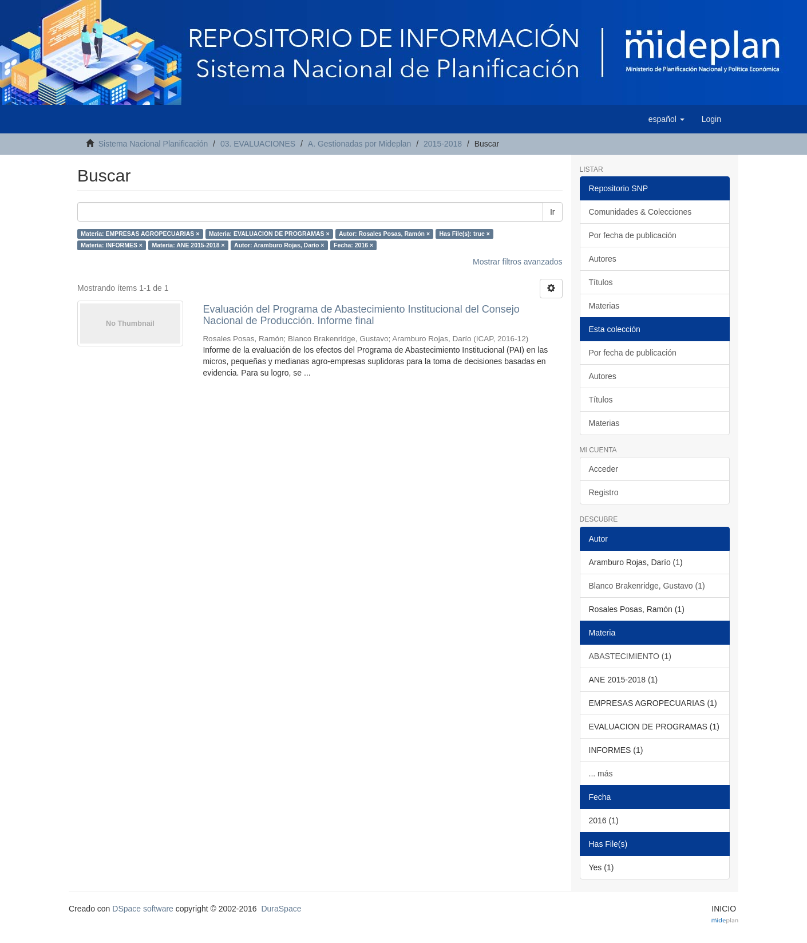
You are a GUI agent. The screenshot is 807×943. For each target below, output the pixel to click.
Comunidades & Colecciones (640, 211)
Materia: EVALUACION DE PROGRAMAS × (269, 233)
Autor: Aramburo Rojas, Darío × (279, 245)
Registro (604, 492)
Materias (604, 305)
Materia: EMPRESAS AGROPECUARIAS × (140, 233)
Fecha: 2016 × (353, 245)
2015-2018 (443, 143)
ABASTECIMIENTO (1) (630, 656)
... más (601, 773)
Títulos (601, 282)
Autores (602, 258)
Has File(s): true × (465, 233)
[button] (666, 119)
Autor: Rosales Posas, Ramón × (384, 233)
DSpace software (142, 908)
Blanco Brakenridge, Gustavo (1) (647, 585)
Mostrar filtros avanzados (517, 261)
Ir (552, 211)
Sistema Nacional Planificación (153, 143)
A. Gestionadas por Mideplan (360, 143)
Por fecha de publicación (633, 235)
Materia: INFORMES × (112, 245)
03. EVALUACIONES (257, 143)
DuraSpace (281, 908)
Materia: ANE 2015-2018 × (188, 245)
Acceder (603, 469)
